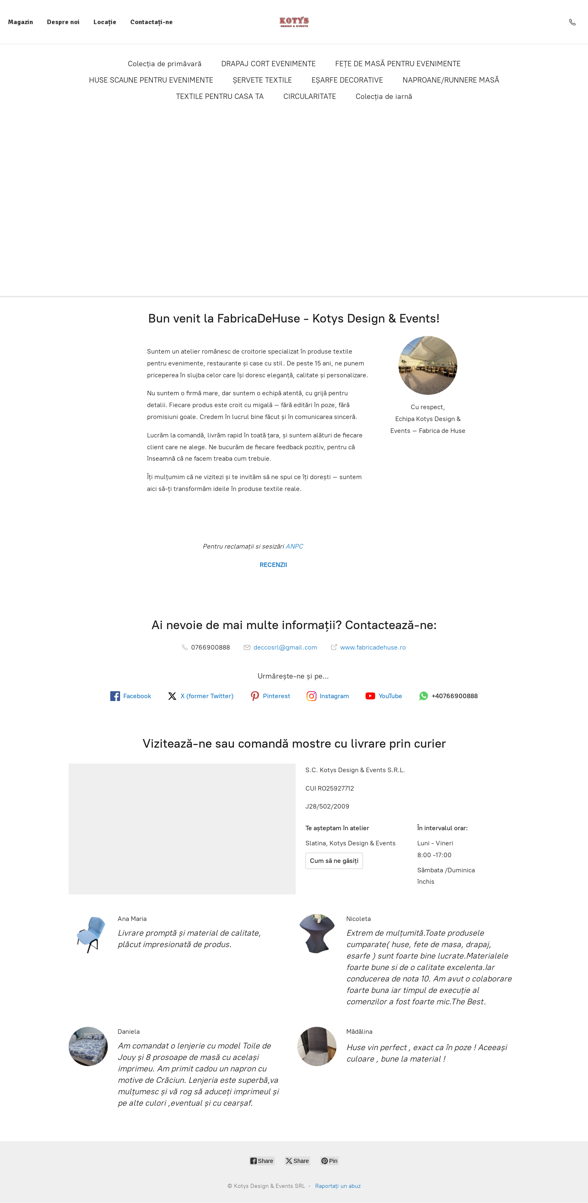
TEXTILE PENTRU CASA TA (220, 96)
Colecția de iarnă (384, 96)
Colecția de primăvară (165, 63)
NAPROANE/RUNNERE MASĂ (451, 80)
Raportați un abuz (338, 1186)
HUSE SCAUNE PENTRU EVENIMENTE (151, 80)
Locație (105, 22)
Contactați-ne (151, 22)
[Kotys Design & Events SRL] (294, 22)
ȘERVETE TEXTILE (262, 80)
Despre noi (63, 22)
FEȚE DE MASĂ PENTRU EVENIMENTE (398, 63)
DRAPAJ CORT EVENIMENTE (268, 63)
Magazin (20, 22)
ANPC (293, 546)
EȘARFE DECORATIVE (347, 80)
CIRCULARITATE (309, 96)
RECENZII (272, 565)
